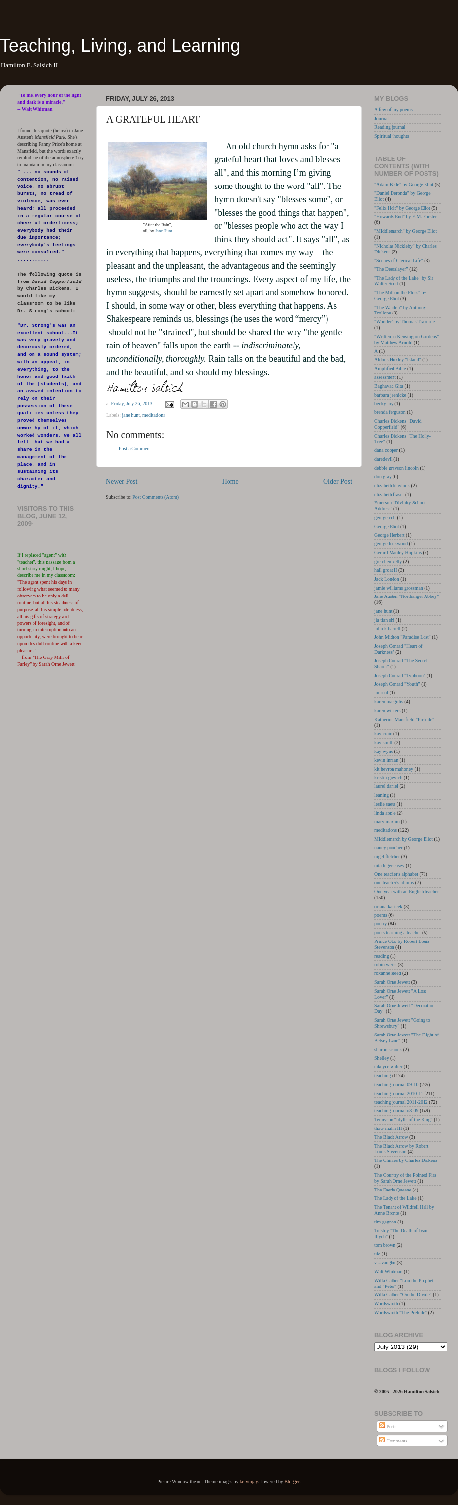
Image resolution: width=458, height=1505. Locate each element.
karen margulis (388, 701)
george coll (385, 517)
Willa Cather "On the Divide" (403, 1294)
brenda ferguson (390, 412)
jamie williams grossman (398, 588)
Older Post (337, 481)
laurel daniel (386, 786)
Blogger (291, 1481)
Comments (393, 1440)
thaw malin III (388, 1128)
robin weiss (385, 964)
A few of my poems (393, 109)
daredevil (383, 459)
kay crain (383, 733)
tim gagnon (385, 1221)
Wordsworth (386, 1303)
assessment (385, 377)
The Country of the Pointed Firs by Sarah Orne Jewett (405, 1178)
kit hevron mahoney (393, 769)
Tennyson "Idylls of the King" (403, 1119)
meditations (153, 415)
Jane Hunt (163, 230)
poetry (380, 923)
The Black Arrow (391, 1137)
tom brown (384, 1245)
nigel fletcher (387, 856)
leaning (381, 795)
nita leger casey (389, 865)
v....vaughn (384, 1262)
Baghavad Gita (388, 386)
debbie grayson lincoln (396, 467)
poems (380, 915)
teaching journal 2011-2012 (401, 1102)
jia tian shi (384, 620)
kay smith (383, 742)
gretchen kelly (388, 561)
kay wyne (383, 751)
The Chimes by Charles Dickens (405, 1160)
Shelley (381, 1058)
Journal (381, 118)
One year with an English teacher (406, 891)
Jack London (386, 579)
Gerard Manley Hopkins (398, 552)
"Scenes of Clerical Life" (398, 260)
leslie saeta (384, 804)
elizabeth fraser (389, 494)
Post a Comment (135, 448)
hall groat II (385, 570)
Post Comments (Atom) (155, 497)
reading (381, 956)
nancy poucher (388, 847)
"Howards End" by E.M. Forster (405, 216)
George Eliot (386, 526)
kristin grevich (388, 777)
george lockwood (391, 543)
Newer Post (121, 481)
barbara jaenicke (390, 395)
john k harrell (387, 628)
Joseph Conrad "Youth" (397, 684)
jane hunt (131, 415)
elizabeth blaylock (392, 485)
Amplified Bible (390, 368)
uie (377, 1253)
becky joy (383, 403)
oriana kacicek (388, 906)
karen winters (387, 710)
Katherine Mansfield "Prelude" (404, 719)
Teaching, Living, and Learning (120, 45)
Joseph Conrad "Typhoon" (399, 675)
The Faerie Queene (392, 1189)
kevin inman (386, 760)
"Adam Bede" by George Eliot (403, 184)
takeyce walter (388, 1066)
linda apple (385, 812)
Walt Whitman (388, 1271)
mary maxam (387, 821)
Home (230, 481)
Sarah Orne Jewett (392, 982)
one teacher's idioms (394, 882)
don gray (383, 476)
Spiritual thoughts (391, 136)
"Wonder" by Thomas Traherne (404, 321)
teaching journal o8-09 (396, 1110)
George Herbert (389, 535)
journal (381, 692)
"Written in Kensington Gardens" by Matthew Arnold (406, 339)
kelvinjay (249, 1481)
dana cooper (386, 450)
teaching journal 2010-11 (398, 1093)
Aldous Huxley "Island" (397, 359)
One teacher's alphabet (396, 874)
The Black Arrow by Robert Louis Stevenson (401, 1149)
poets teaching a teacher (397, 932)
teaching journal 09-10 (396, 1084)
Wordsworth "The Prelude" (400, 1312)
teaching (382, 1075)
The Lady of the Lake (395, 1198)
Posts (387, 1426)
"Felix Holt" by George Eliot (402, 208)
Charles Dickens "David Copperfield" (398, 424)
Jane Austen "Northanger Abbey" (406, 596)
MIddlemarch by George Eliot (403, 839)
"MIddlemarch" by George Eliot (405, 231)
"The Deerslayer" (391, 269)
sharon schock (388, 1049)
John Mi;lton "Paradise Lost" (402, 637)
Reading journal (389, 127)
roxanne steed (387, 973)
